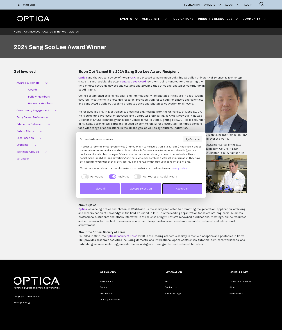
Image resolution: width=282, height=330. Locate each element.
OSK (133, 77)
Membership (106, 293)
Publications (183, 18)
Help (167, 281)
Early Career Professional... (33, 117)
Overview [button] (193, 139)
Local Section (25, 138)
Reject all (100, 188)
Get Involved (32, 31)
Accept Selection (141, 188)
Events (103, 287)
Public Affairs (25, 131)
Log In (248, 5)
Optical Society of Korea (121, 236)
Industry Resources (110, 299)
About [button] (232, 5)
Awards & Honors (54, 31)
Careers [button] (212, 5)
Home (17, 31)
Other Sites (26, 4)
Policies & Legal (173, 293)
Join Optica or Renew (240, 281)
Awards (74, 31)
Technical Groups (28, 151)
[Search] (261, 5)
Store (232, 287)
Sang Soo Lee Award (133, 81)
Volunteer (23, 158)
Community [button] (254, 18)
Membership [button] (154, 18)
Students (22, 144)
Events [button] (129, 18)
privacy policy (179, 168)
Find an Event (236, 293)
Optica (82, 77)
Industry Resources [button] (218, 18)
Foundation (192, 5)
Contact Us (171, 287)
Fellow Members (39, 96)
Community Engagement (33, 110)
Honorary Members (40, 103)
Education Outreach (29, 124)
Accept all (182, 188)
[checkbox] (92, 176)
